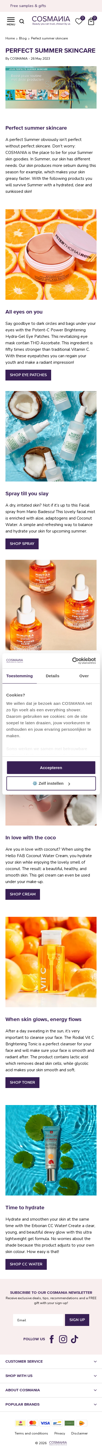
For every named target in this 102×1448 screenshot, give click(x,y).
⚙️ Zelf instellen (51, 783)
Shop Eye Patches (28, 375)
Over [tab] (84, 676)
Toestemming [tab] (19, 676)
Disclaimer (79, 1433)
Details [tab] (52, 676)
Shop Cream (23, 894)
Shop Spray (22, 543)
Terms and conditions (31, 1433)
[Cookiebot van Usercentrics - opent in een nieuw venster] (73, 660)
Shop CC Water (26, 1264)
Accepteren (51, 767)
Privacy (59, 1433)
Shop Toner (22, 1082)
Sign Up (77, 1319)
